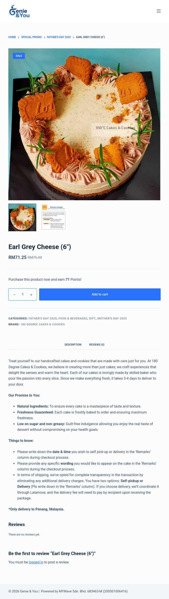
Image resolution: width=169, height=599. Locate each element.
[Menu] (159, 11)
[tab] (73, 344)
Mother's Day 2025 (112, 318)
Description (73, 344)
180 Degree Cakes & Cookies (42, 324)
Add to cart (100, 294)
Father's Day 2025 (43, 318)
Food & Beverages (73, 318)
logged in (36, 562)
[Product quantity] (22, 294)
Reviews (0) (96, 344)
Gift (92, 318)
